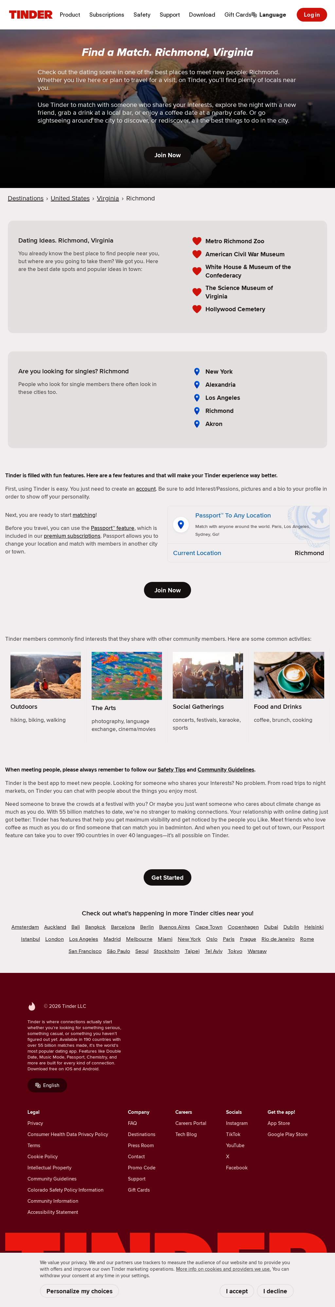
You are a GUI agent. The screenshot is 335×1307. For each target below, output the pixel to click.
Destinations (141, 1134)
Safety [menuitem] (141, 14)
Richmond (219, 410)
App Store (279, 1123)
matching (84, 515)
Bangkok (95, 927)
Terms (33, 1145)
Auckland (55, 927)
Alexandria (220, 384)
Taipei (192, 951)
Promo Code (141, 1167)
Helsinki (314, 927)
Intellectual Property (49, 1167)
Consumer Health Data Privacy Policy (67, 1134)
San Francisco (85, 951)
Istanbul (30, 939)
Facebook (237, 1167)
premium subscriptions (72, 536)
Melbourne (139, 939)
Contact (136, 1156)
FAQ (132, 1123)
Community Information (52, 1200)
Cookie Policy (42, 1156)
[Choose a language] (269, 15)
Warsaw (257, 951)
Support (137, 1178)
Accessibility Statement (52, 1212)
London (54, 939)
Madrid (112, 939)
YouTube (235, 1145)
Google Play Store (288, 1134)
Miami (165, 939)
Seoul (142, 951)
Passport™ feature (112, 528)
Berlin (147, 927)
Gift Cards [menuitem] (238, 14)
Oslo (212, 939)
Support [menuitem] (170, 14)
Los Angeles (222, 397)
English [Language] (47, 1085)
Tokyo (235, 951)
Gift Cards (139, 1189)
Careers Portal (190, 1123)
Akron (213, 423)
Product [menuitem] (70, 14)
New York (219, 371)
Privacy (35, 1123)
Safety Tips (171, 770)
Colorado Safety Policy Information (65, 1189)
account (146, 489)
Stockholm (167, 951)
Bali (75, 927)
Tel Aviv (213, 951)
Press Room (141, 1145)
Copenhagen (243, 927)
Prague (248, 939)
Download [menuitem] (202, 14)
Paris (229, 939)
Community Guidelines (226, 770)
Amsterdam (25, 927)
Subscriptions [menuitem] (106, 14)
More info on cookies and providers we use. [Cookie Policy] (223, 1268)
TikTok (233, 1134)
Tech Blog (186, 1134)
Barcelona (123, 927)
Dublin (291, 927)
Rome (307, 939)
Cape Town (208, 927)
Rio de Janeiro (278, 939)
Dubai (271, 927)
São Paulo (118, 951)
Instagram (237, 1123)
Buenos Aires (174, 927)
